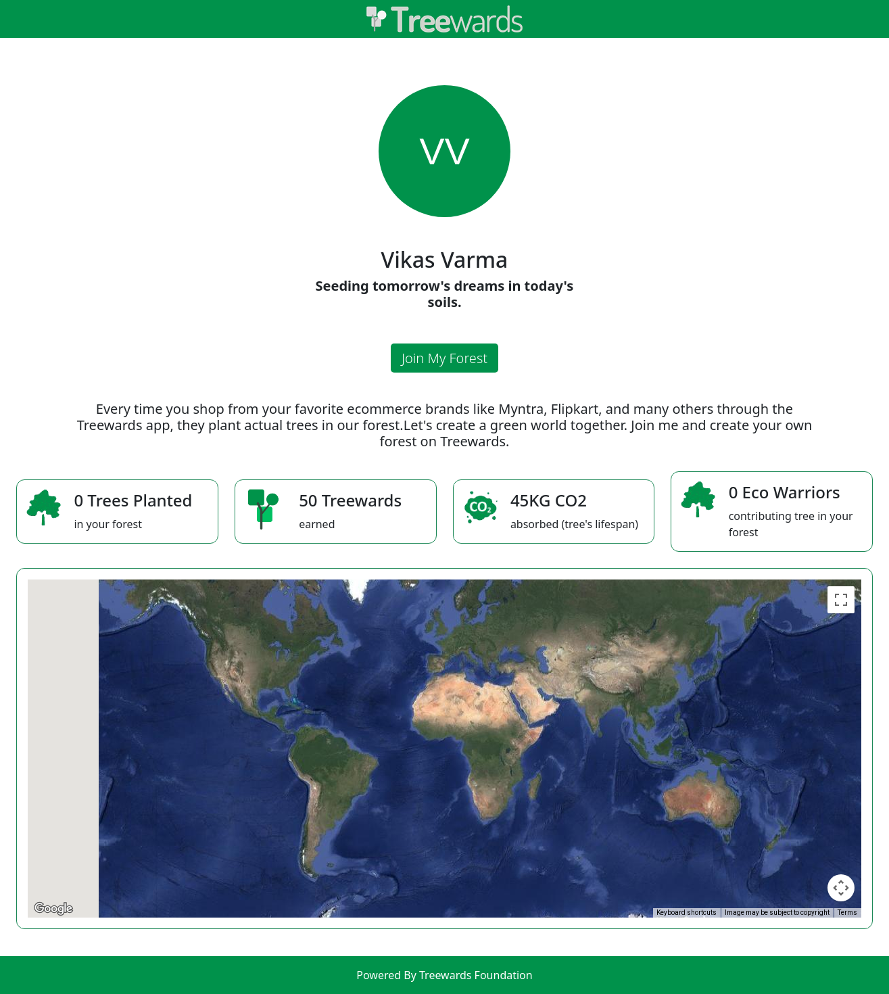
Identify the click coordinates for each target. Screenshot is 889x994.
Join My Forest (444, 358)
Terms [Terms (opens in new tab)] (847, 912)
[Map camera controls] (841, 887)
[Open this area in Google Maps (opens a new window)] (53, 909)
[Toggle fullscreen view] (841, 599)
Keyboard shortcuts (686, 912)
